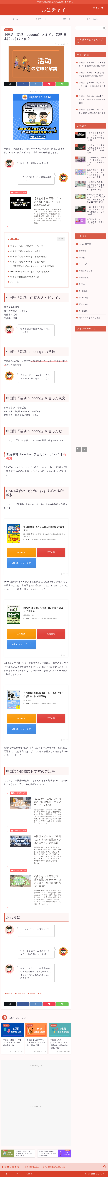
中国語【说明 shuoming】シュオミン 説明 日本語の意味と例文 (92, 99)
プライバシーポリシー (14, 1175)
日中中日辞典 (20, 995)
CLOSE (60, 239)
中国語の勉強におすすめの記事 (25, 277)
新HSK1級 (83, 291)
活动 (40, 995)
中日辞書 (9, 995)
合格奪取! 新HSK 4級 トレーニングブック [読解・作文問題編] (43, 695)
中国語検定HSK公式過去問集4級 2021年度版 (44, 529)
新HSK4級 (8, 30)
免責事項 (29, 1175)
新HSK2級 (83, 298)
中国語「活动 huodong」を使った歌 (27, 262)
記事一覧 (67, 19)
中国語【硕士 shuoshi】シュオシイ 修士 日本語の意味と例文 (92, 86)
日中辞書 (32, 995)
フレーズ (83, 264)
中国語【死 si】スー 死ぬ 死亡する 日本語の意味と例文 (91, 74)
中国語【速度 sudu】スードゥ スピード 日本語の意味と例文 (92, 64)
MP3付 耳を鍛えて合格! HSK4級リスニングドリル (43, 610)
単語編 (82, 284)
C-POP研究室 (85, 244)
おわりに (14, 282)
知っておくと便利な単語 (90, 318)
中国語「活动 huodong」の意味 (25, 252)
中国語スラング (86, 271)
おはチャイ (54, 9)
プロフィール (41, 19)
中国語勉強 (84, 278)
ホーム (15, 19)
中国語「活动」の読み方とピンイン (27, 246)
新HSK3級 (83, 304)
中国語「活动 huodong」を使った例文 (28, 257)
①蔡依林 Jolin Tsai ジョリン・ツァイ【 (30, 266)
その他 (82, 258)
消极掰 (51, 266)
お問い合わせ (92, 19)
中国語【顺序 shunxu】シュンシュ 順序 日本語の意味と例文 (92, 111)
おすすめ (83, 251)
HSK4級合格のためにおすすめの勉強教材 (30, 272)
